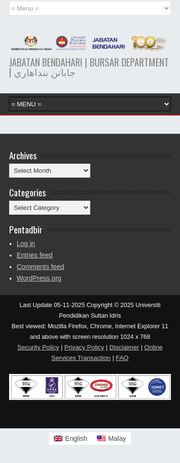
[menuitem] (70, 438)
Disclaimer (124, 347)
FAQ (122, 357)
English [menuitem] (76, 438)
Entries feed (35, 255)
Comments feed (40, 266)
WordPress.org (39, 278)
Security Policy (38, 347)
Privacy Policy (84, 347)
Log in (26, 243)
